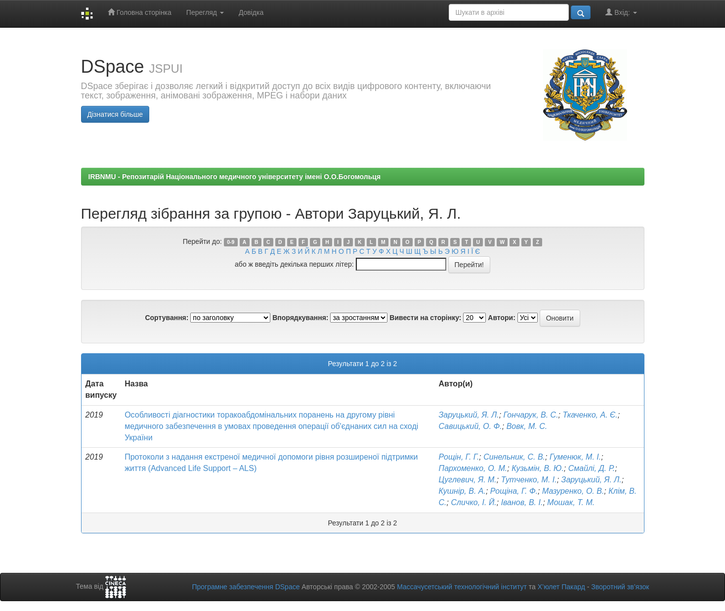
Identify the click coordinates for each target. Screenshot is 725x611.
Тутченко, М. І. (529, 479)
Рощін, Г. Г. (459, 457)
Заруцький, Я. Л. (469, 415)
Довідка (251, 12)
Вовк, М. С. (527, 426)
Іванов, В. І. (522, 502)
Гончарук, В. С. (531, 415)
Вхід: (621, 12)
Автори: (501, 318)
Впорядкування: (300, 318)
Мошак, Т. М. (571, 502)
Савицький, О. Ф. (470, 426)
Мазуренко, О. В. (573, 491)
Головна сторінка (139, 12)
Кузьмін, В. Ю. (538, 468)
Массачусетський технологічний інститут (462, 587)
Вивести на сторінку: (425, 318)
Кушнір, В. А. (462, 491)
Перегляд (205, 12)
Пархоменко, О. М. (473, 468)
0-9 (230, 242)
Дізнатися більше (115, 114)
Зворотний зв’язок (620, 587)
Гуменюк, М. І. (575, 457)
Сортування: (166, 318)
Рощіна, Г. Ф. (514, 491)
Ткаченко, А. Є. (590, 415)
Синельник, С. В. (514, 457)
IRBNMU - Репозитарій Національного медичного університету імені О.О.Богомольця (234, 177)
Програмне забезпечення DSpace (245, 587)
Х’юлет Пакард (561, 587)
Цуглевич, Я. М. (468, 479)
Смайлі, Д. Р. (591, 468)
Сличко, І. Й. (473, 502)
